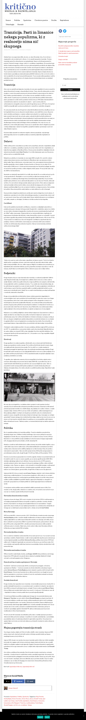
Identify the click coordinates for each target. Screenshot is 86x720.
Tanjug (30, 705)
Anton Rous (25, 698)
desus (31, 698)
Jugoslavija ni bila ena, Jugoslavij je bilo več (21, 666)
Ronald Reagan (8, 705)
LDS (12, 703)
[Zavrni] (84, 716)
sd (14, 705)
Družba (54, 20)
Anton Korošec (16, 698)
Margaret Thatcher (20, 703)
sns (19, 705)
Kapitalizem (64, 20)
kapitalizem (26, 701)
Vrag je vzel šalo (63, 59)
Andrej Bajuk (7, 698)
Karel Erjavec (34, 701)
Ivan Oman (11, 701)
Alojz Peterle (40, 696)
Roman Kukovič (15, 49)
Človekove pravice (41, 20)
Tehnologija (10, 24)
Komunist (41, 701)
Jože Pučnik (18, 701)
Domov (8, 20)
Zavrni (47, 717)
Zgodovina (27, 20)
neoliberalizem (30, 703)
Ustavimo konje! (63, 56)
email (30, 681)
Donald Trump (38, 698)
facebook (18, 681)
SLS (16, 705)
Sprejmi (40, 717)
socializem (24, 705)
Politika (17, 20)
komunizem (7, 703)
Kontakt (21, 24)
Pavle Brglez (39, 703)
